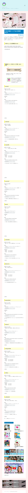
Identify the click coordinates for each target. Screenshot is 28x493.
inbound (12, 47)
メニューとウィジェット (25, 6)
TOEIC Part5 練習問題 (18, 438)
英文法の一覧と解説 (7, 446)
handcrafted (9, 47)
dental (16, 46)
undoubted (21, 47)
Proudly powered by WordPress (13, 491)
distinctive (5, 47)
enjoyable (11, 46)
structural (14, 46)
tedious (19, 47)
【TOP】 (5, 141)
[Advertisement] (14, 56)
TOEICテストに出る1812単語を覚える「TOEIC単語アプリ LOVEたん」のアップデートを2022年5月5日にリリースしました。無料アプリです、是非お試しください (16, 80)
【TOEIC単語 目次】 (7, 49)
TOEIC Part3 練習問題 (7, 438)
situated (5, 46)
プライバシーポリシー (6, 491)
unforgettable (15, 47)
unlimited (8, 46)
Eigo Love (4, 7)
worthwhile (19, 46)
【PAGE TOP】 (6, 475)
